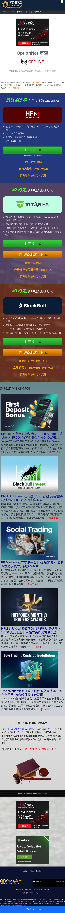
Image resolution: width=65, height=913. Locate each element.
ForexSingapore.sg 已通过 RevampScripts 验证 (13, 905)
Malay (25, 871)
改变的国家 (60, 881)
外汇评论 (29, 12)
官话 (20, 12)
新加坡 (5, 12)
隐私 (30, 889)
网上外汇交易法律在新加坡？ (37, 747)
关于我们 (18, 889)
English (39, 871)
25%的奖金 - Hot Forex (35, 155)
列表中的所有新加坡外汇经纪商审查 (32, 793)
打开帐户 (34, 149)
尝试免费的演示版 (34, 253)
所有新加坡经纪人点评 (33, 178)
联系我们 (25, 889)
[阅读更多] (54, 452)
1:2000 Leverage (32, 909)
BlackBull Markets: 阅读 (33, 363)
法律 (40, 889)
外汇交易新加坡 (13, 88)
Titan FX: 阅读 (33, 265)
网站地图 (46, 889)
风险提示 (35, 889)
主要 (12, 12)
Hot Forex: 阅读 (33, 164)
